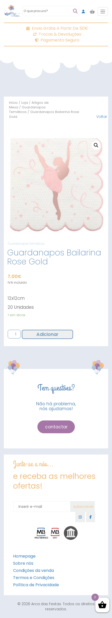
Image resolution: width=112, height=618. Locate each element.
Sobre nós (23, 563)
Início (13, 102)
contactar (56, 427)
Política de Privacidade (36, 585)
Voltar (101, 116)
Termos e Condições (33, 578)
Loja (24, 102)
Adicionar (47, 334)
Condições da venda (33, 570)
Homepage (24, 556)
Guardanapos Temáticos (27, 109)
